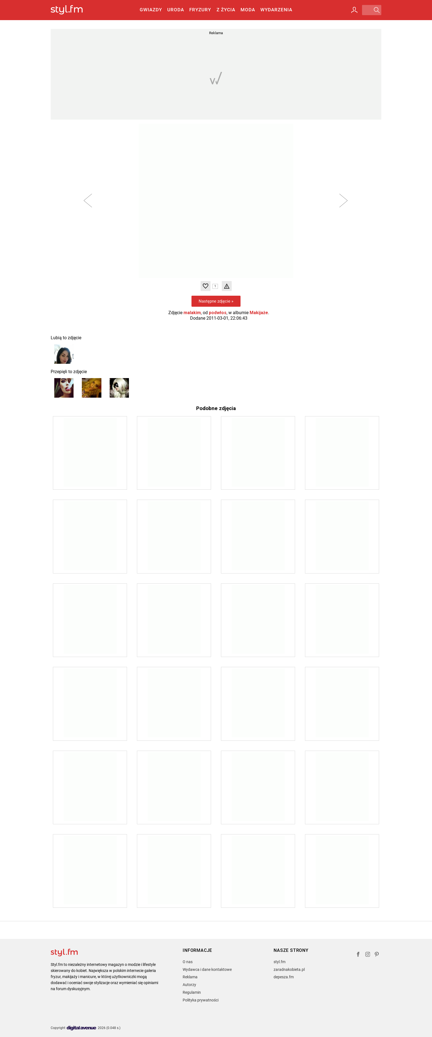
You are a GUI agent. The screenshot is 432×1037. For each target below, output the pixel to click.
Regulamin (192, 992)
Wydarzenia (276, 9)
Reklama (190, 977)
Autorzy (189, 984)
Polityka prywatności (200, 1000)
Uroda (175, 9)
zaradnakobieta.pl (289, 969)
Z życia (226, 9)
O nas (188, 962)
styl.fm (279, 962)
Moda (248, 9)
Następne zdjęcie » (216, 301)
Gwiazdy (151, 9)
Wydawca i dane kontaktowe (207, 969)
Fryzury (200, 9)
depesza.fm (284, 977)
